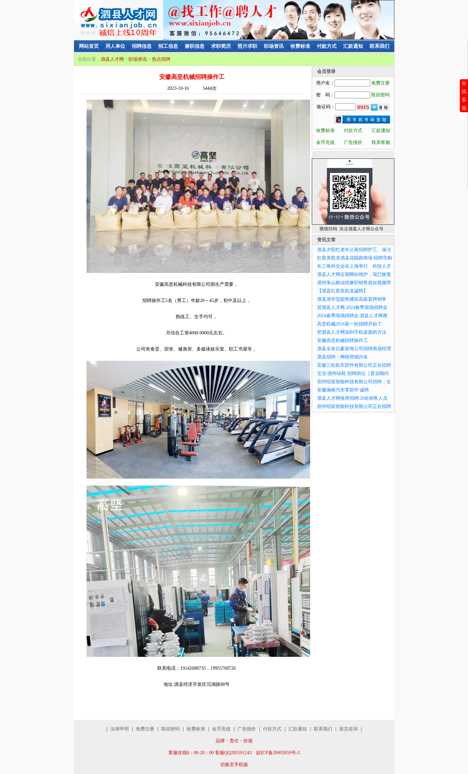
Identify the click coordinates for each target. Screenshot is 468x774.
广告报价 (353, 142)
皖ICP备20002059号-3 (278, 752)
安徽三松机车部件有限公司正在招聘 (354, 365)
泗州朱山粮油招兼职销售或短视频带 (354, 282)
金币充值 (325, 142)
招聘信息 (142, 46)
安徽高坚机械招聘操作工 (342, 340)
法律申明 (119, 728)
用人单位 (115, 46)
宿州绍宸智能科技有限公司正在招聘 (354, 406)
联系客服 (381, 142)
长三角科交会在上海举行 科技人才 (354, 266)
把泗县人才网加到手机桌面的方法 (351, 332)
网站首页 (89, 46)
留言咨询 (348, 728)
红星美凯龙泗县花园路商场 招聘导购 (354, 257)
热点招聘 (161, 59)
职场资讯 (274, 46)
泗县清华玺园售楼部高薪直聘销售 (351, 299)
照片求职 (247, 46)
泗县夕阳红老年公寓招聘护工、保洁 (354, 249)
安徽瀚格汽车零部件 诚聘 (343, 389)
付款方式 (327, 46)
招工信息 (168, 46)
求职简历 (221, 46)
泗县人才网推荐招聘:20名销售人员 (352, 398)
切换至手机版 (234, 764)
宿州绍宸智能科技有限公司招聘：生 (354, 381)
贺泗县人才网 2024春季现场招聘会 (352, 307)
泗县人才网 (112, 59)
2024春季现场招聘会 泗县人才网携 (352, 315)
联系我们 (379, 46)
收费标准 (300, 46)
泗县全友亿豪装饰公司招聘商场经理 (354, 348)
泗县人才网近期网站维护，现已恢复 (354, 274)
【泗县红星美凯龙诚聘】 (342, 290)
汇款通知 (353, 46)
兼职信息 (194, 46)
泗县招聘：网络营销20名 (342, 356)
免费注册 (380, 83)
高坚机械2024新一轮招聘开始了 (349, 323)
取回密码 (380, 94)
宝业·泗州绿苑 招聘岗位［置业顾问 (353, 373)
